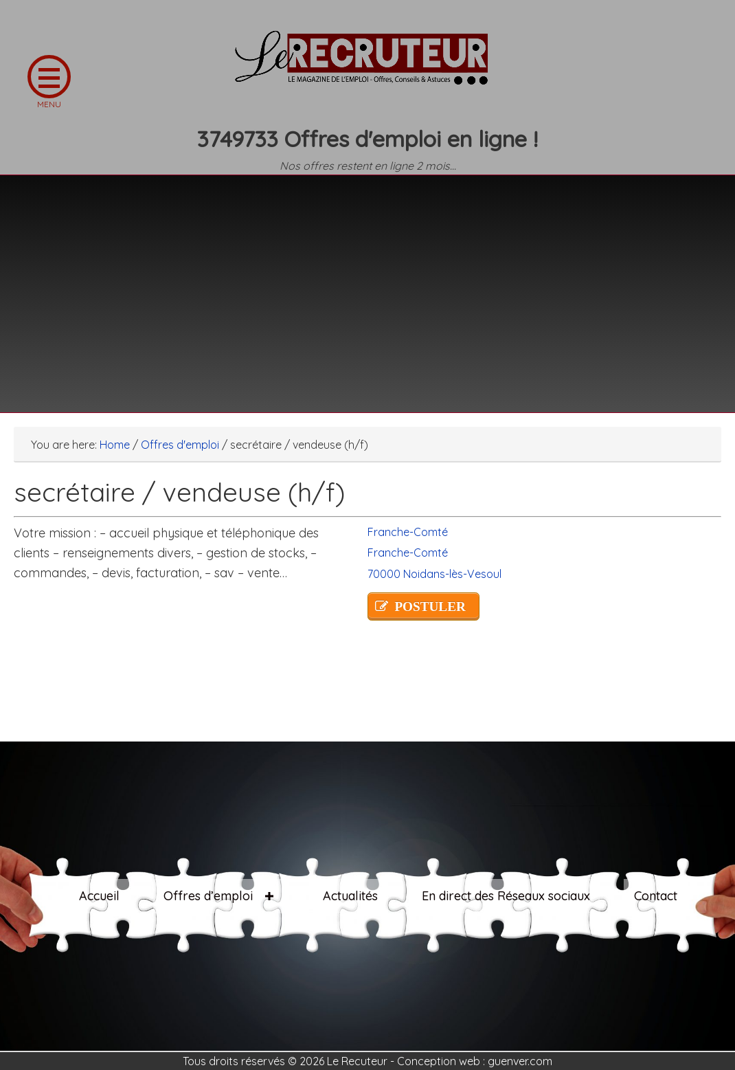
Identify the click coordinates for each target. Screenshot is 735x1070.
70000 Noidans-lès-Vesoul (434, 574)
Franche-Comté (408, 532)
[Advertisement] (367, 285)
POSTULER (429, 606)
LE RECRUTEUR (367, 65)
